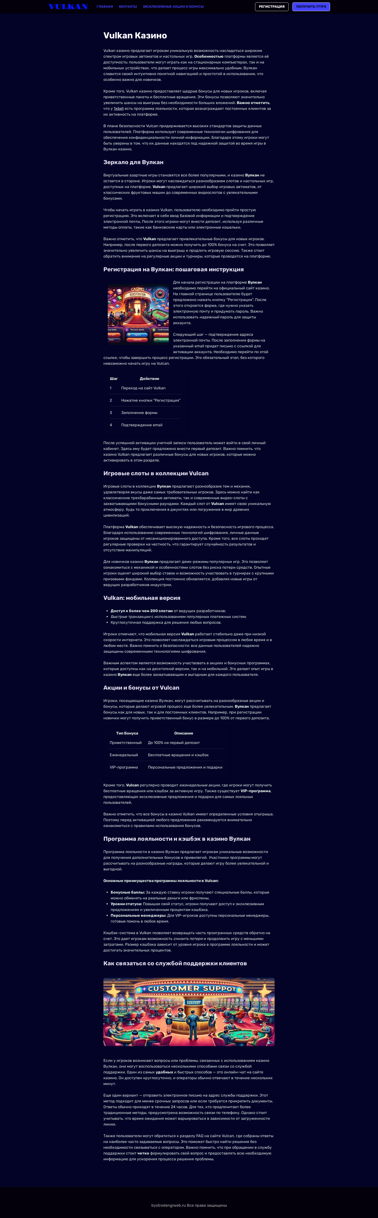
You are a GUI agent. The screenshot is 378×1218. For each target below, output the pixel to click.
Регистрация (272, 7)
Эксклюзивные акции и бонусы (173, 7)
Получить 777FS (311, 7)
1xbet (119, 108)
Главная (105, 7)
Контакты (128, 7)
